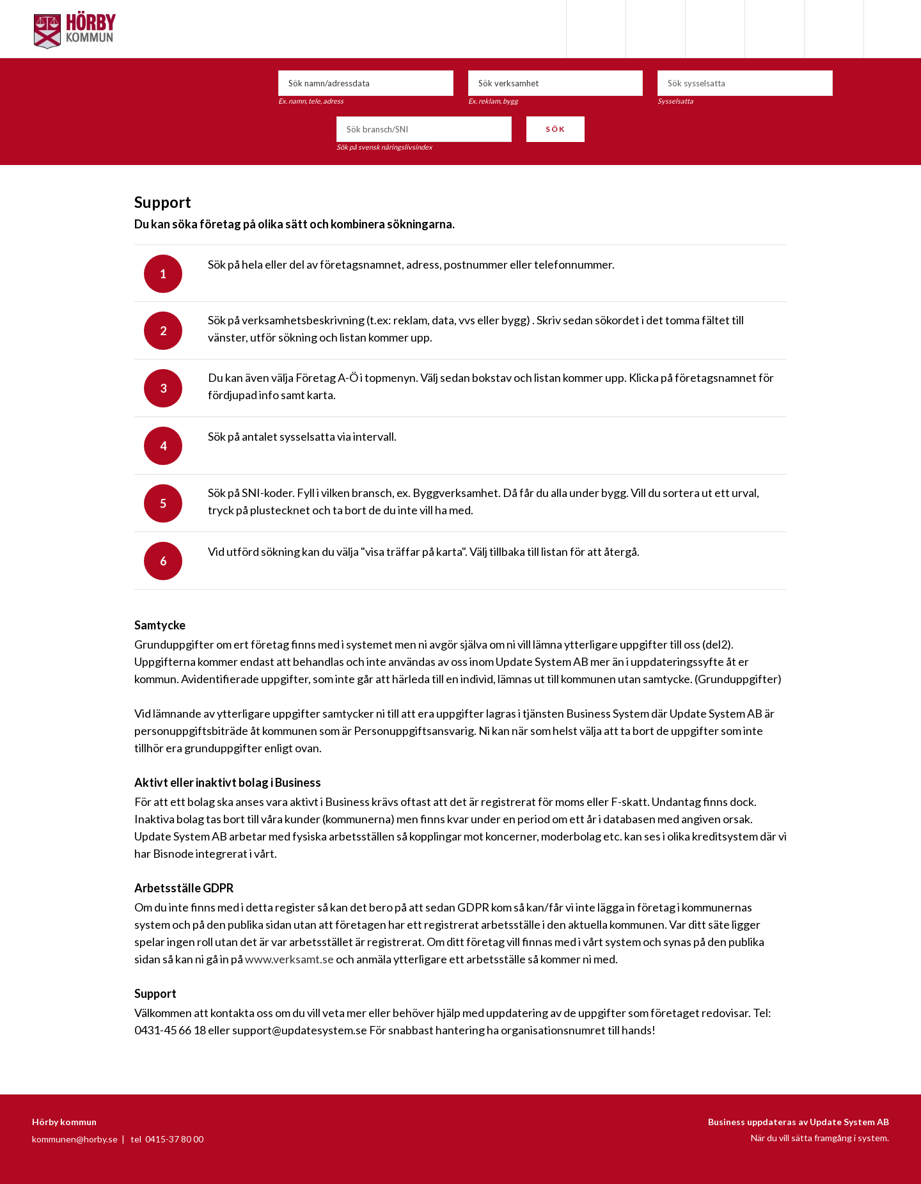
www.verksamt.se (289, 959)
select (820, 83)
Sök (555, 129)
